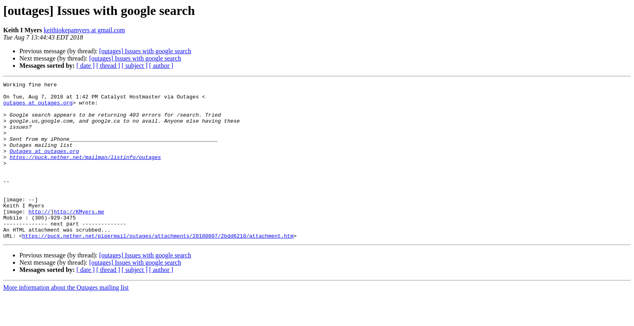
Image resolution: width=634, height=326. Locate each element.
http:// (39, 238)
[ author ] (161, 65)
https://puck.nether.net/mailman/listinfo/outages (85, 172)
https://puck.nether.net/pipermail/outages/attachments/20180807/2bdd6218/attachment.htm (158, 267)
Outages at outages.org (44, 165)
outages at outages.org (38, 107)
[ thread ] (108, 65)
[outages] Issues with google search (145, 51)
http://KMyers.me (79, 238)
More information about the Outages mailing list (66, 319)
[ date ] (85, 65)
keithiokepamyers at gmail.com (84, 30)
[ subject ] (135, 65)
